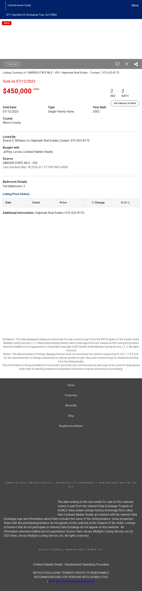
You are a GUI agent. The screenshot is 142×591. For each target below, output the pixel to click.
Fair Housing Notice (114, 483)
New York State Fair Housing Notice (72, 581)
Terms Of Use (15, 483)
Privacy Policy (40, 483)
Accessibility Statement (75, 483)
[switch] (117, 64)
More (135, 5)
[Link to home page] (4, 5)
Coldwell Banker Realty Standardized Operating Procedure (71, 564)
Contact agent (12, 64)
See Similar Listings (125, 103)
